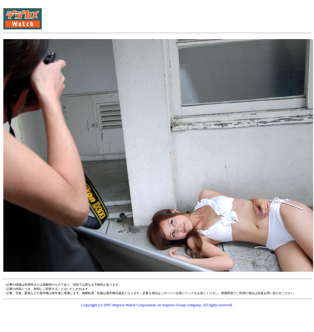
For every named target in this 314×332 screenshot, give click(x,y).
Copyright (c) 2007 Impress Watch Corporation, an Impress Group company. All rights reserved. (157, 305)
